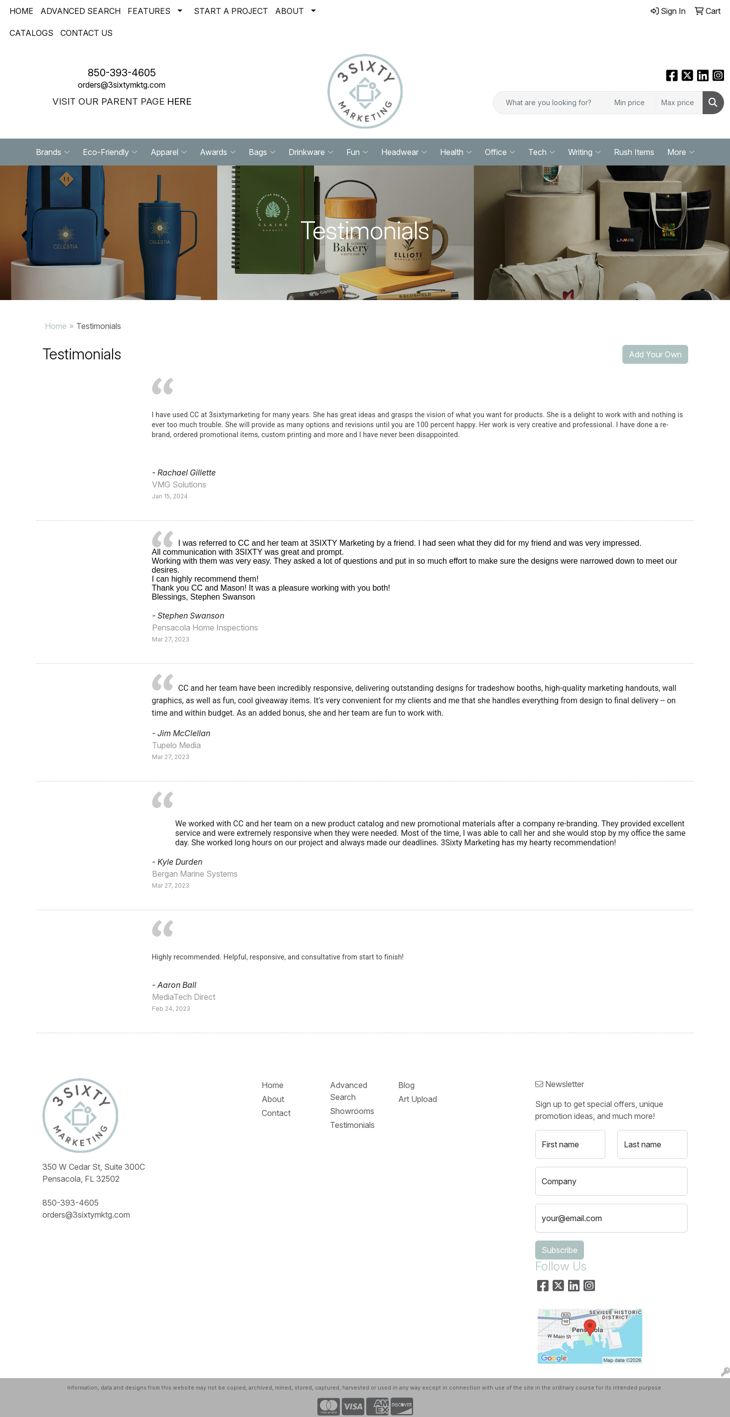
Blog (406, 1085)
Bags (262, 152)
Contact (276, 1113)
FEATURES (149, 11)
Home (56, 326)
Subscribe (560, 1250)
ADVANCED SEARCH (80, 11)
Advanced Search (348, 1091)
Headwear (404, 152)
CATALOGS (31, 33)
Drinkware (311, 152)
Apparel (168, 152)
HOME (21, 11)
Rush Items (634, 152)
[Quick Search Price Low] (632, 102)
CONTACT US (86, 33)
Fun (357, 152)
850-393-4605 (122, 73)
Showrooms (352, 1111)
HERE (179, 101)
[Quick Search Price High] (679, 102)
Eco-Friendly (110, 152)
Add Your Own (655, 354)
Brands (53, 152)
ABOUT (289, 11)
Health (456, 152)
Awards (218, 152)
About (273, 1099)
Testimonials (352, 1125)
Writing (584, 152)
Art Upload (417, 1099)
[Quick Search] (551, 102)
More (681, 152)
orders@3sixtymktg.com (121, 85)
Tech (541, 152)
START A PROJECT (231, 11)
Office (500, 152)
